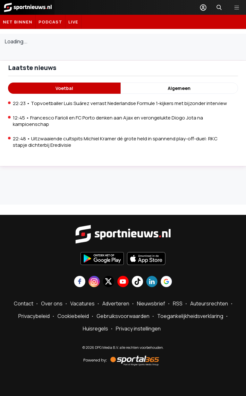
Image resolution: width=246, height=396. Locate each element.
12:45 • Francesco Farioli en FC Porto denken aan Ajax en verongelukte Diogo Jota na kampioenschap (108, 121)
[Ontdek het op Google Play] (102, 259)
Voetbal (64, 88)
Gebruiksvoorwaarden (123, 316)
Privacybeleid (34, 316)
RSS (177, 303)
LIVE (73, 22)
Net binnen (17, 22)
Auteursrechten (209, 303)
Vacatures (82, 303)
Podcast (50, 22)
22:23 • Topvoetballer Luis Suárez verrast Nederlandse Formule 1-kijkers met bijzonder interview (120, 103)
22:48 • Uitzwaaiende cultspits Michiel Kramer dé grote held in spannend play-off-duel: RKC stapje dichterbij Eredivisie (115, 141)
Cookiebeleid (73, 316)
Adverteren (115, 303)
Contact (23, 303)
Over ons (52, 303)
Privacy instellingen (138, 328)
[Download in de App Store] (146, 259)
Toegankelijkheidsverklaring (190, 316)
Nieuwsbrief (151, 303)
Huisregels (95, 328)
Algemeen (179, 88)
